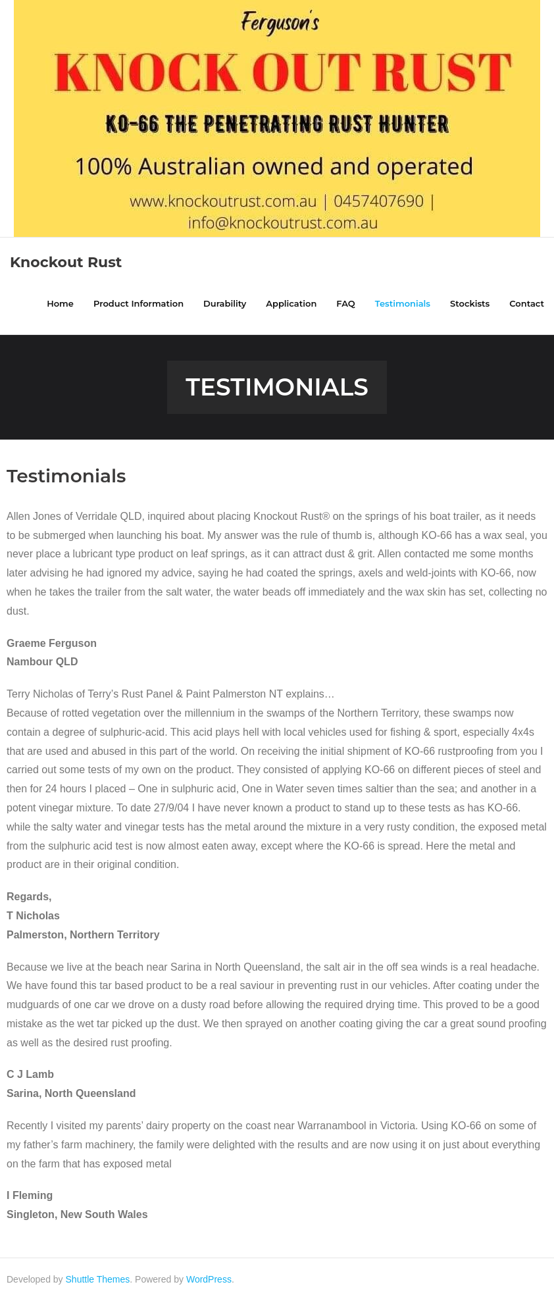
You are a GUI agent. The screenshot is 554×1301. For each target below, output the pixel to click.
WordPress (209, 1279)
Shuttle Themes (98, 1279)
